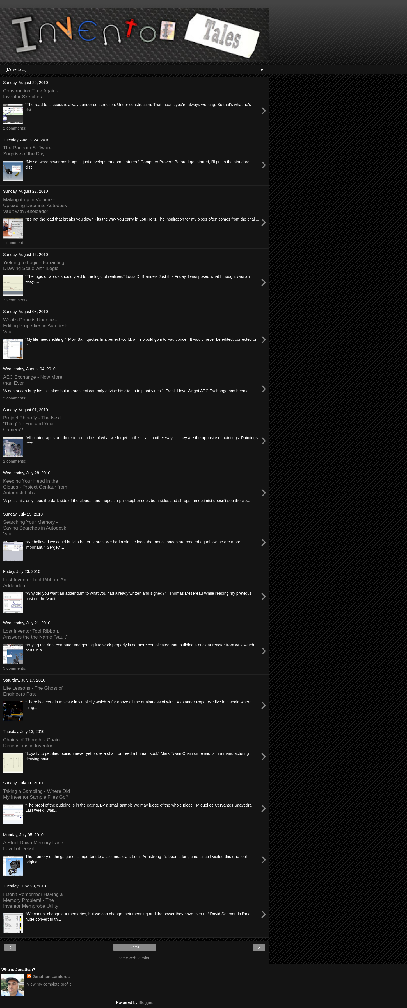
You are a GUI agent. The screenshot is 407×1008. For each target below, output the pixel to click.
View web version (134, 958)
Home (134, 947)
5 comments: (14, 668)
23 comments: (15, 300)
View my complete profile (49, 984)
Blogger (145, 1002)
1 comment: (13, 242)
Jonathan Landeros (51, 976)
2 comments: (14, 128)
